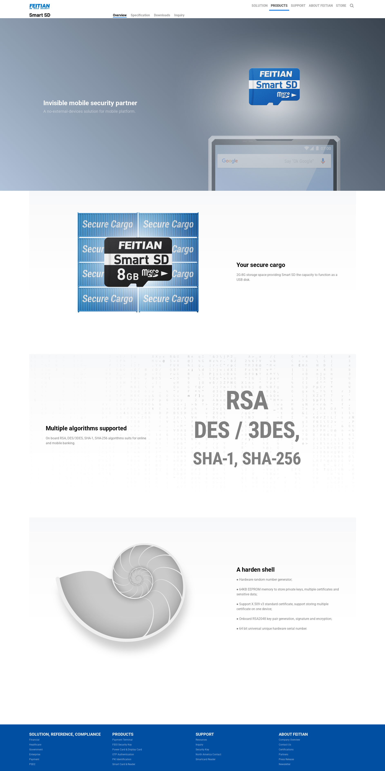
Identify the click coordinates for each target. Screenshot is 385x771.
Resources (201, 740)
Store (341, 6)
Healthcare (35, 744)
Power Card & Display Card (127, 749)
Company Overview (289, 740)
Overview (120, 15)
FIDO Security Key (122, 744)
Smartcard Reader (205, 759)
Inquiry (179, 15)
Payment (34, 759)
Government (36, 749)
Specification (140, 15)
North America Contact (208, 754)
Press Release (286, 759)
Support (298, 6)
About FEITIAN (321, 6)
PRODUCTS (122, 734)
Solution (260, 6)
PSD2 (32, 764)
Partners (283, 754)
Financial (34, 740)
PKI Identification (121, 759)
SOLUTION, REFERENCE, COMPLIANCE (65, 734)
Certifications (286, 749)
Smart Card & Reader (123, 764)
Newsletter (284, 764)
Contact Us (285, 744)
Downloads (162, 15)
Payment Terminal (122, 740)
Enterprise (34, 754)
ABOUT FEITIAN (293, 734)
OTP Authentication (123, 754)
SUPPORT (205, 734)
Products (279, 6)
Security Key (202, 749)
